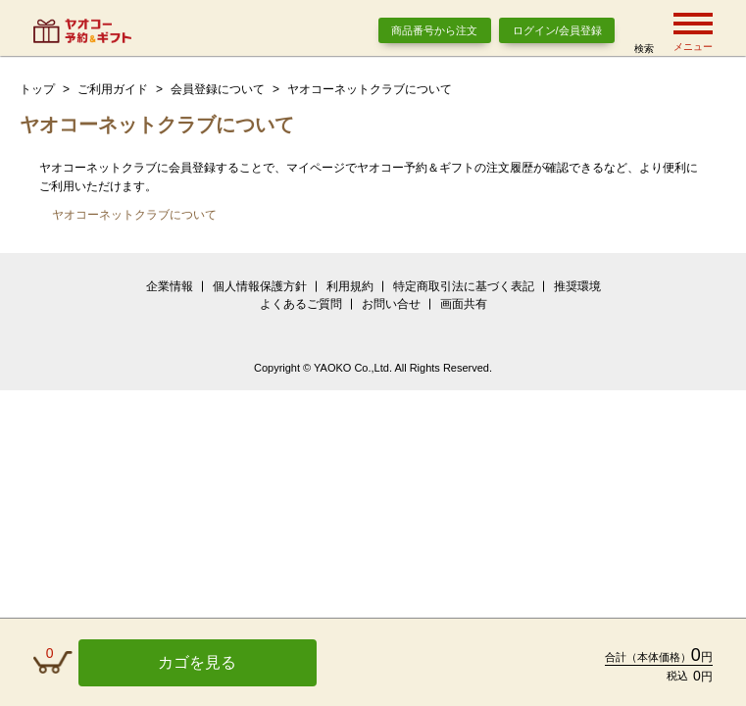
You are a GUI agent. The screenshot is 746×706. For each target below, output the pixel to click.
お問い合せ (391, 304)
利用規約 (349, 286)
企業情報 (169, 286)
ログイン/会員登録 (557, 30)
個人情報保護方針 (260, 286)
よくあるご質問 (301, 304)
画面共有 (463, 304)
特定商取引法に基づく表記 (463, 286)
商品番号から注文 (434, 30)
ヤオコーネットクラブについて (134, 215)
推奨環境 (577, 286)
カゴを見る (197, 662)
